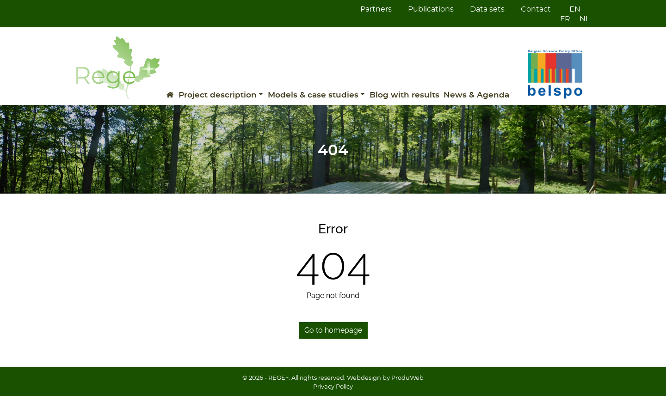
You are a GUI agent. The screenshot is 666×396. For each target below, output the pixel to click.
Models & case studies (313, 95)
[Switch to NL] (580, 19)
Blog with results (404, 95)
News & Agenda (476, 95)
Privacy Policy (333, 387)
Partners (376, 9)
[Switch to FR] (560, 19)
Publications (431, 9)
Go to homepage (333, 330)
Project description (218, 95)
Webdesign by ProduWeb (385, 378)
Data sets (487, 9)
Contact (536, 9)
